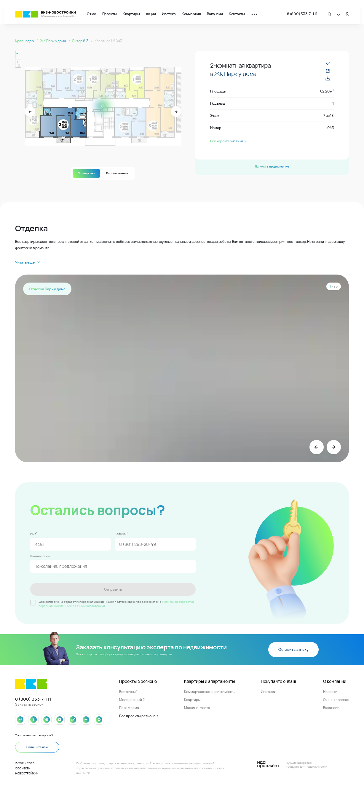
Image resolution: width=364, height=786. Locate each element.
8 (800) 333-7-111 (302, 13)
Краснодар (24, 40)
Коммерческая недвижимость (209, 690)
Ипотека (168, 13)
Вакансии (215, 13)
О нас (91, 13)
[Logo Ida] (292, 764)
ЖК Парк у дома (53, 40)
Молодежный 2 (132, 699)
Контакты (237, 13)
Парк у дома (129, 707)
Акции (151, 13)
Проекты (109, 13)
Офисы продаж (336, 699)
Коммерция (191, 13)
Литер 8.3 (80, 40)
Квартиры (131, 13)
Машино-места (197, 707)
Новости (330, 690)
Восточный (128, 690)
